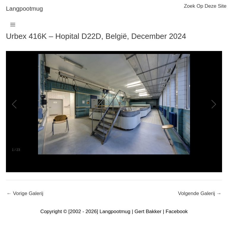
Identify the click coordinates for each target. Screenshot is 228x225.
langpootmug (24, 8)
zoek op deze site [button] (205, 6)
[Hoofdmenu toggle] (13, 24)
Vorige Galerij (25, 193)
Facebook (177, 211)
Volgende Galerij (199, 193)
